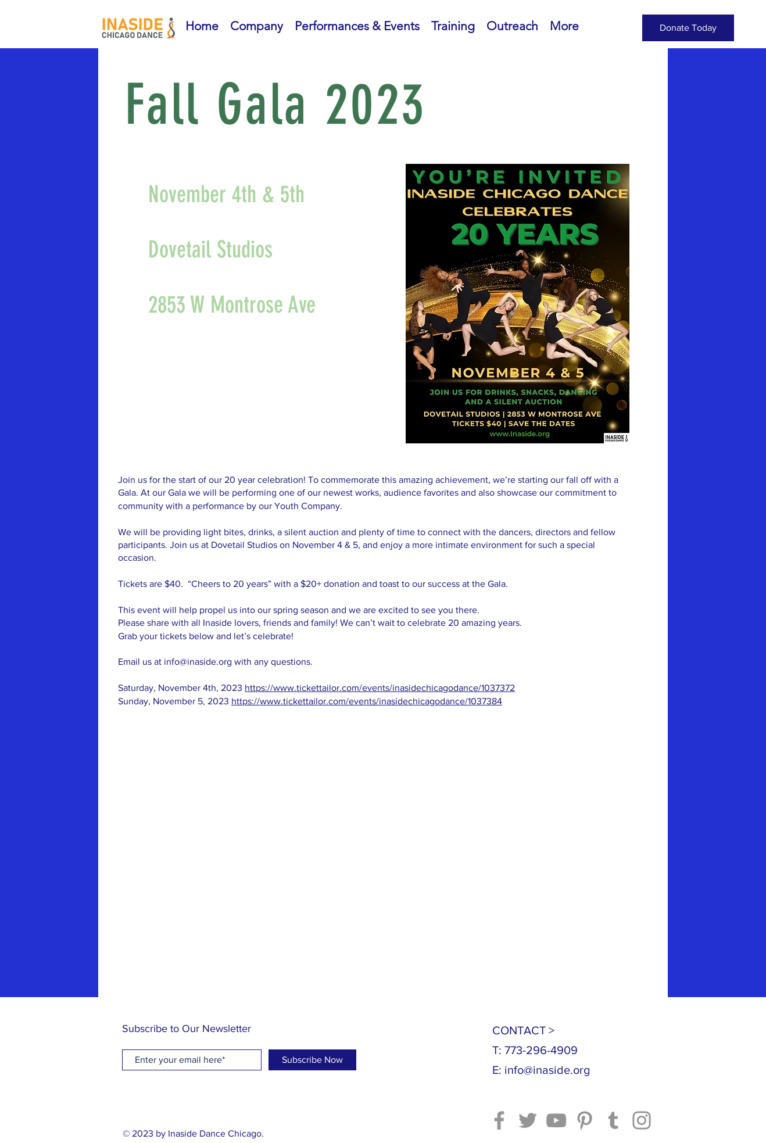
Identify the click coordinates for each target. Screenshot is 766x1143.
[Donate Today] (688, 28)
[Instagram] (641, 1120)
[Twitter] (528, 1120)
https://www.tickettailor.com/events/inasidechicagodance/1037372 (380, 688)
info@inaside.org (198, 662)
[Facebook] (499, 1120)
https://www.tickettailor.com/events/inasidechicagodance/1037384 (366, 701)
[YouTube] (556, 1120)
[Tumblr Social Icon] (613, 1120)
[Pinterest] (584, 1120)
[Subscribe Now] (312, 1059)
